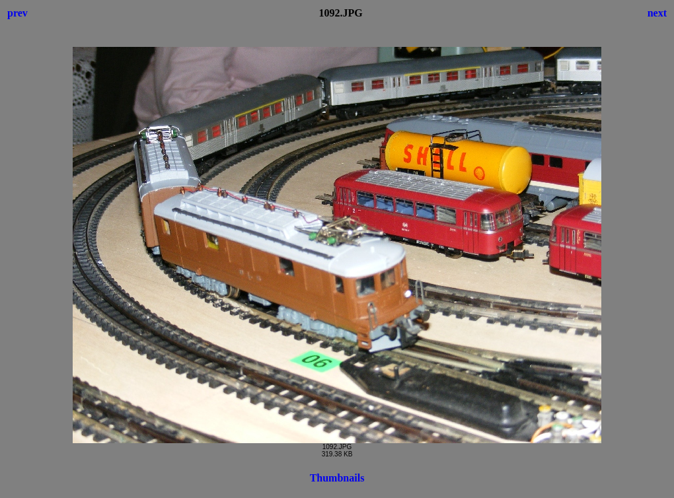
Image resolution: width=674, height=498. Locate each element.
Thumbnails (337, 477)
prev (17, 12)
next (657, 12)
